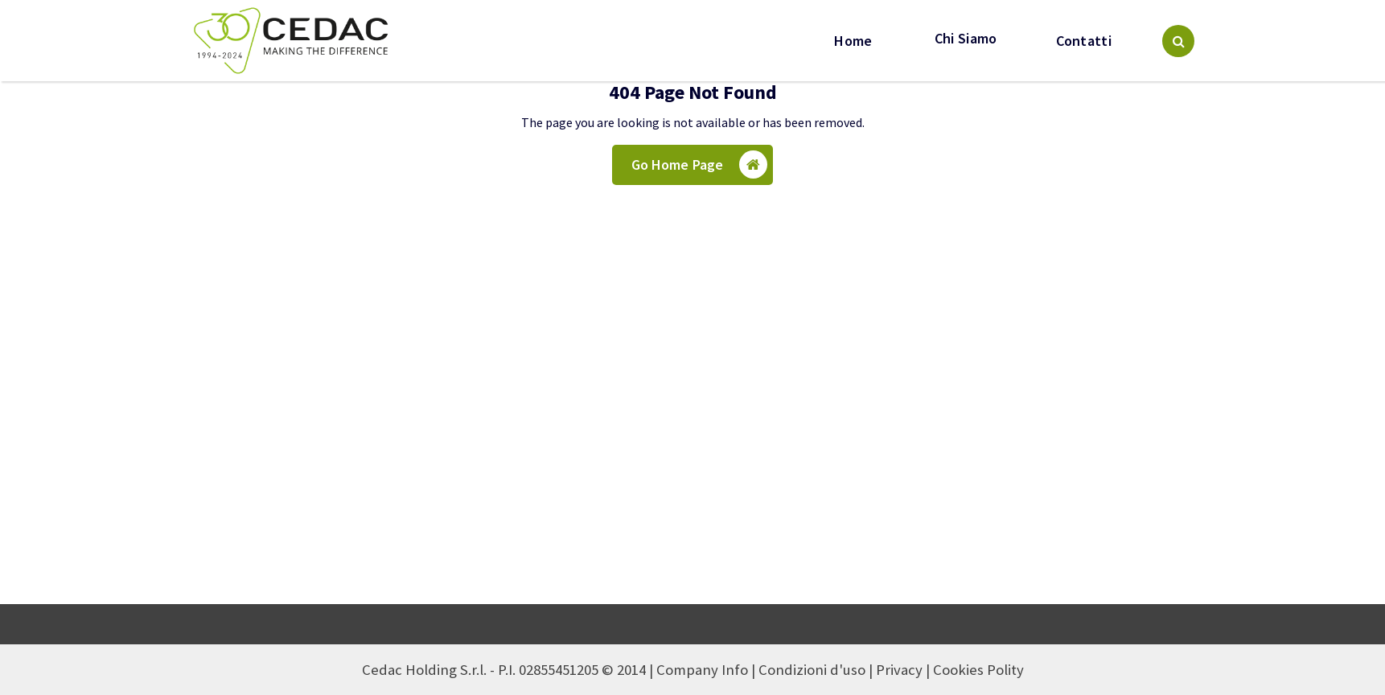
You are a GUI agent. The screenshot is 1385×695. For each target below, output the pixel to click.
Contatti (1084, 41)
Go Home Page (699, 164)
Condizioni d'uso (811, 669)
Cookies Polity (978, 669)
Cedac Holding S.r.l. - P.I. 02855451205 (480, 669)
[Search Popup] (1178, 41)
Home (853, 41)
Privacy (899, 669)
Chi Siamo (964, 38)
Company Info (702, 669)
